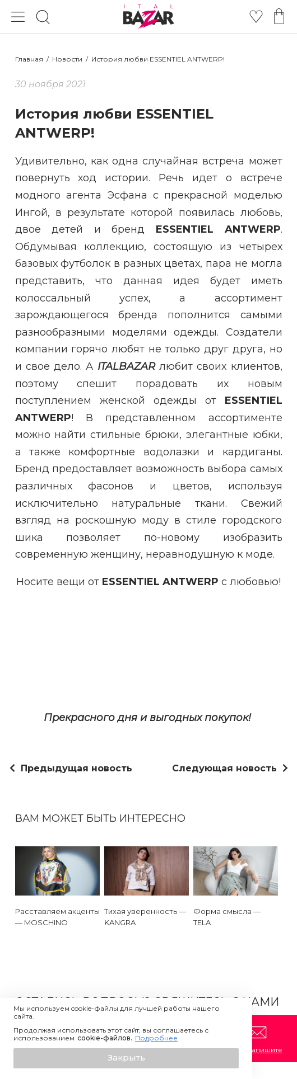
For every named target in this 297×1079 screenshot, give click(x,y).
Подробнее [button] (156, 1038)
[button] (126, 1058)
